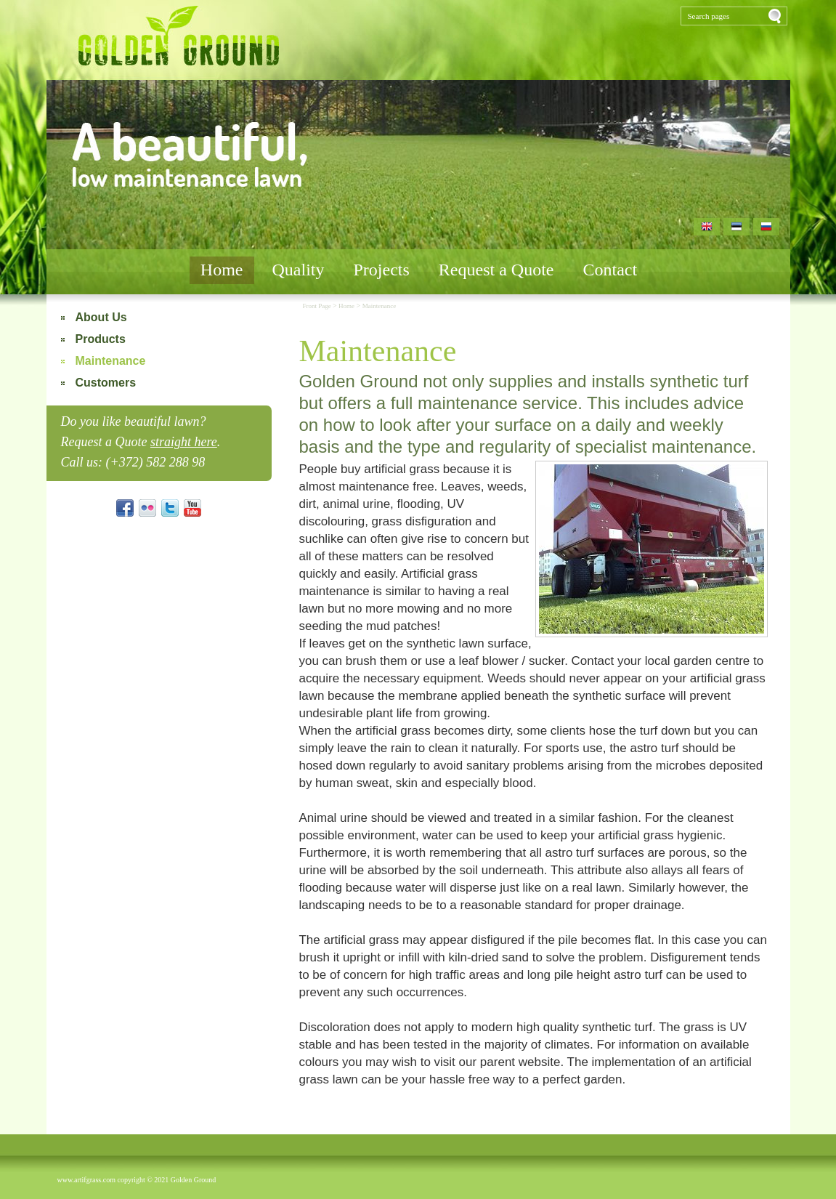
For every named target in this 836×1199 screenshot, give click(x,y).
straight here (183, 442)
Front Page (317, 306)
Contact (610, 269)
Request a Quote (496, 269)
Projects (382, 269)
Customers (106, 382)
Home (221, 269)
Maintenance (111, 361)
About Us (101, 317)
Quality (298, 269)
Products (101, 339)
